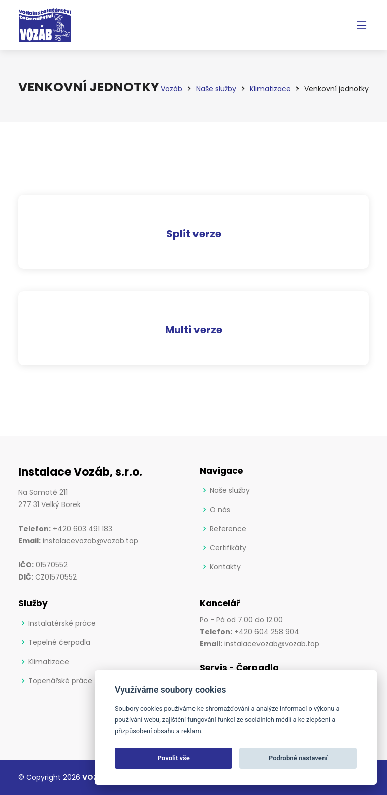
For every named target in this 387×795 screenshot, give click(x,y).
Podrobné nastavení (298, 758)
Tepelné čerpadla (59, 642)
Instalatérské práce (62, 623)
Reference (228, 528)
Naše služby (230, 490)
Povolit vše (174, 758)
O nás (220, 509)
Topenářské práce (60, 680)
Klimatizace (48, 661)
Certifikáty (228, 547)
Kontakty (225, 566)
